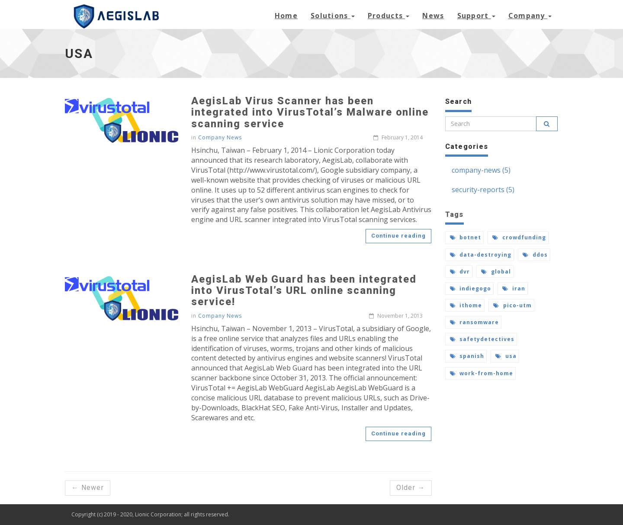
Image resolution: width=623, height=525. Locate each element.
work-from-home (481, 373)
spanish (467, 356)
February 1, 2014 (398, 137)
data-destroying (480, 254)
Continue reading (398, 235)
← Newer (87, 487)
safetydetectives (482, 339)
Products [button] (389, 15)
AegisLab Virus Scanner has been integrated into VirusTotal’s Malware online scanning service (310, 112)
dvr (460, 271)
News (433, 15)
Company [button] (530, 15)
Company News (220, 137)
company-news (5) (481, 170)
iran (513, 288)
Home (286, 15)
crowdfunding (519, 237)
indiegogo (470, 288)
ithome (466, 305)
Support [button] (476, 15)
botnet (466, 237)
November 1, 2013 (396, 315)
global (496, 271)
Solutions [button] (333, 15)
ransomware (474, 322)
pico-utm (512, 305)
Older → (410, 487)
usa (506, 356)
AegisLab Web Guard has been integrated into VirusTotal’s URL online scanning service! (303, 290)
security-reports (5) (483, 189)
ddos (535, 254)
